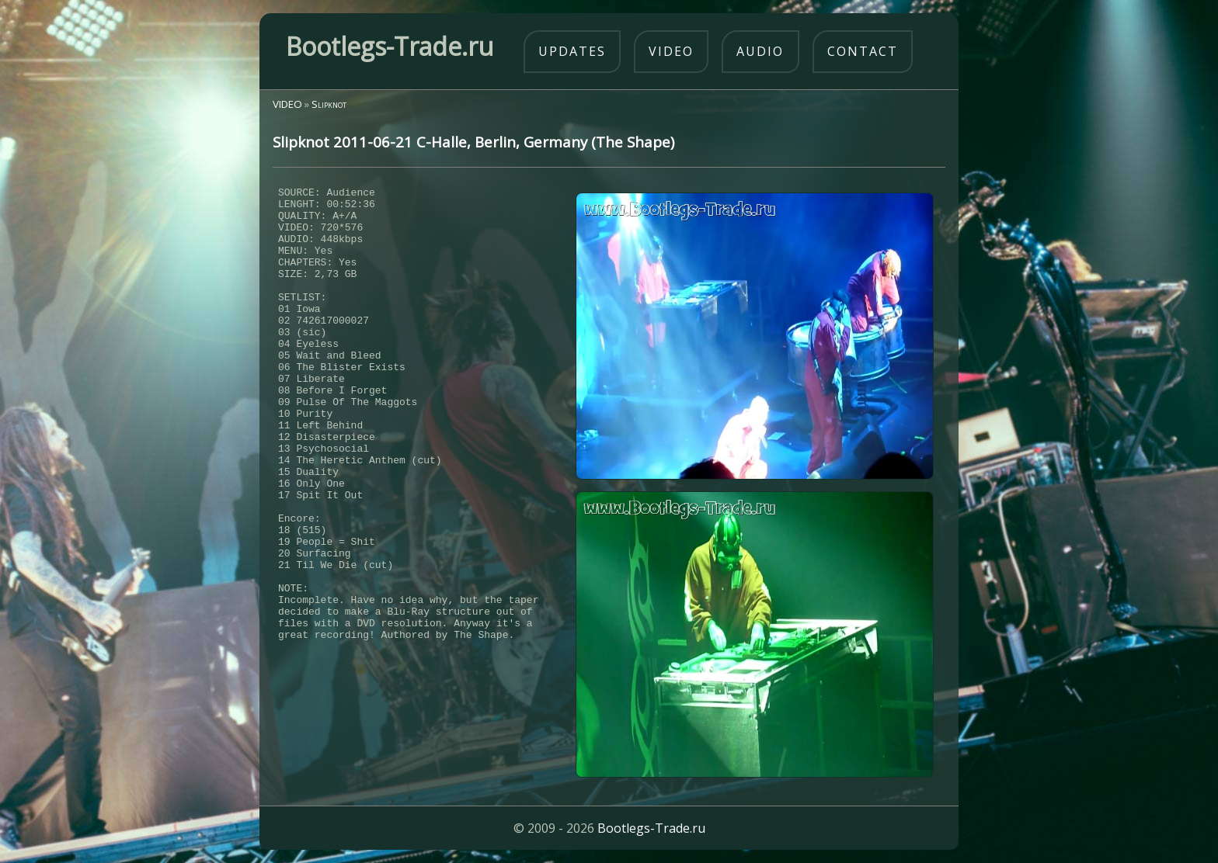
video (671, 51)
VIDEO (287, 104)
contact (862, 51)
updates (572, 51)
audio (760, 51)
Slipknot (328, 104)
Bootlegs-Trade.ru (651, 828)
